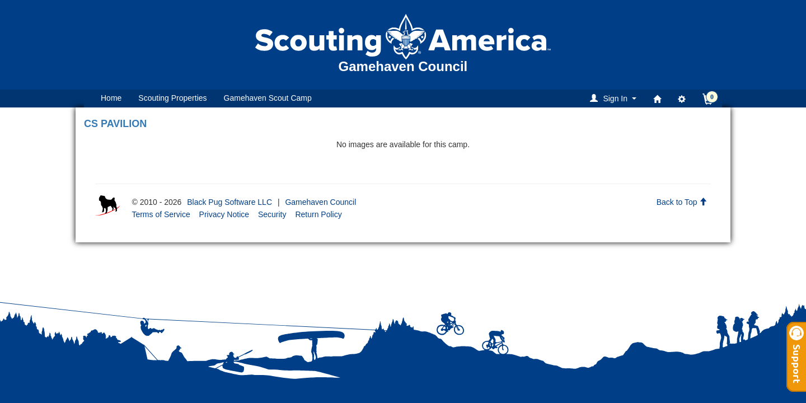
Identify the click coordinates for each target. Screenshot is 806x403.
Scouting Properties (172, 97)
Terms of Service (161, 214)
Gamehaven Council (320, 202)
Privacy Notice (224, 214)
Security (272, 214)
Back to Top (682, 202)
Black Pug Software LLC (229, 202)
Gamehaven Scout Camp (268, 97)
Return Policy (318, 214)
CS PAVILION (115, 123)
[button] (615, 98)
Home (111, 97)
